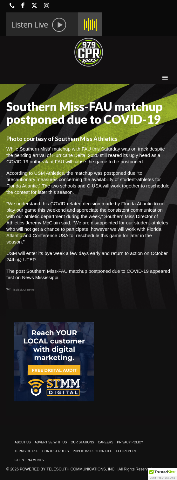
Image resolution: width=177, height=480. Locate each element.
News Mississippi (40, 277)
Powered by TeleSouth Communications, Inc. (67, 469)
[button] (162, 474)
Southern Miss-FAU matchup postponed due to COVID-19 (87, 271)
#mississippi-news (22, 289)
